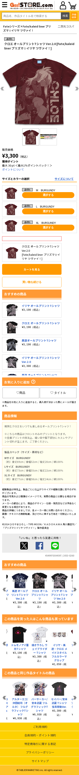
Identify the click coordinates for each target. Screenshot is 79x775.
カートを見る (32, 269)
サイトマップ (40, 761)
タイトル (58, 392)
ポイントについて (13, 169)
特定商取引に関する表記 (40, 744)
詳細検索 (74, 16)
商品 (20, 392)
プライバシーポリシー (40, 752)
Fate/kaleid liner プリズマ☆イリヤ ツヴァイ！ (27, 28)
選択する (48, 195)
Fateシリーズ (11, 26)
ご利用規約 (40, 727)
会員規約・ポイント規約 (40, 735)
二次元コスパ (66, 26)
